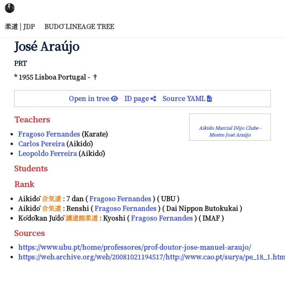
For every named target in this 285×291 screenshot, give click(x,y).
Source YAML (187, 98)
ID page (144, 98)
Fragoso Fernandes (49, 134)
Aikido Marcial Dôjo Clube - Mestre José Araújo (230, 131)
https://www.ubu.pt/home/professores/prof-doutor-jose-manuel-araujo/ (134, 247)
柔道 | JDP (20, 26)
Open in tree (97, 98)
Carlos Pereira (41, 143)
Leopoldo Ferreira (47, 153)
